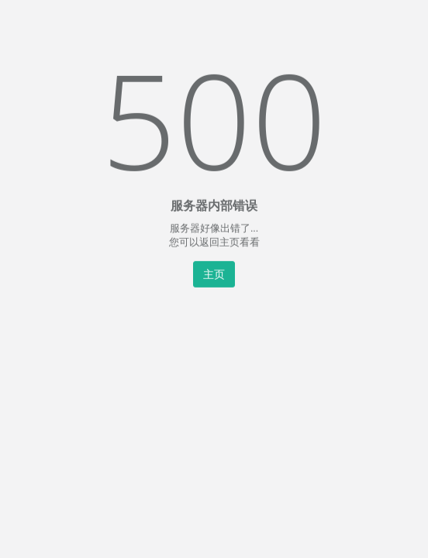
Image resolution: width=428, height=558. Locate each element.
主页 (214, 273)
